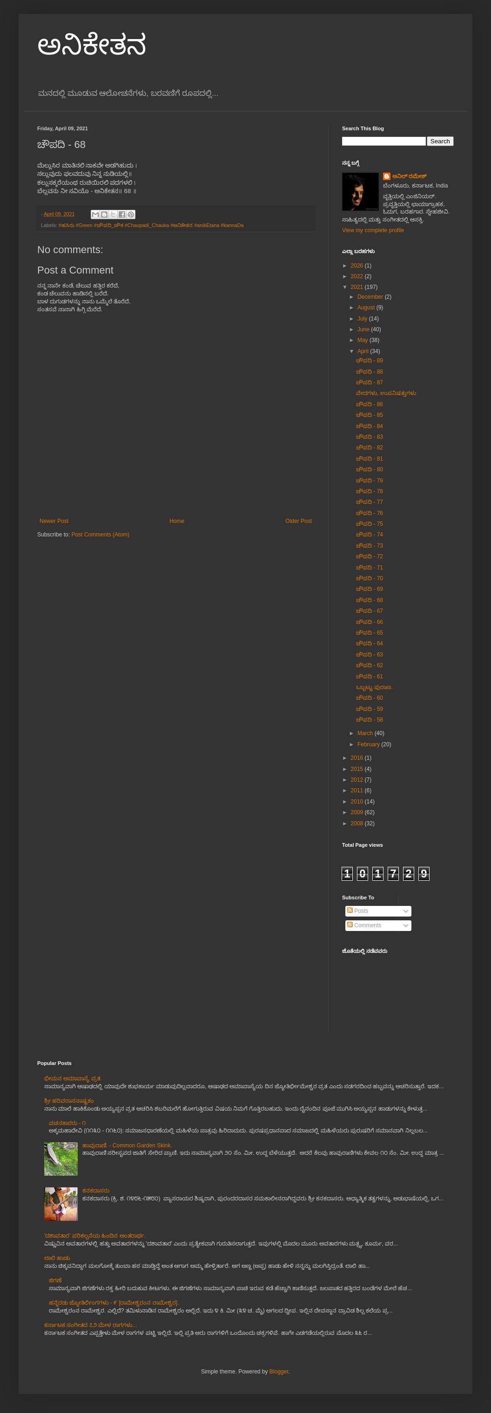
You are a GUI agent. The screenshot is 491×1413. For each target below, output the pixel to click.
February (369, 744)
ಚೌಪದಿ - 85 (369, 415)
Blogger (279, 1371)
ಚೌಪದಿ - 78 (369, 491)
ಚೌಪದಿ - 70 (369, 578)
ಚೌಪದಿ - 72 (369, 556)
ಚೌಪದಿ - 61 (369, 676)
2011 (358, 790)
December (371, 297)
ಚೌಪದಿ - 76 (369, 513)
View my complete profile (373, 230)
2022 (358, 276)
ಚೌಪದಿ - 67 (369, 611)
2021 (358, 287)
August (367, 307)
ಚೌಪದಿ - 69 (369, 589)
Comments (364, 925)
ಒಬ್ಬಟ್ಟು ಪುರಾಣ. (374, 687)
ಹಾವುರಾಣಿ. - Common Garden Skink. (127, 1145)
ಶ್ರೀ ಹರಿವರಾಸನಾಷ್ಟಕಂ (69, 1101)
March (366, 733)
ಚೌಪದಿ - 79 (369, 480)
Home (176, 521)
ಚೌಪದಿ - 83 (369, 437)
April (363, 351)
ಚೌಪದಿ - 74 (369, 534)
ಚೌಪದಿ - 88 (369, 371)
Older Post (298, 521)
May (363, 340)
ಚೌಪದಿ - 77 (369, 502)
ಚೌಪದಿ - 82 (369, 447)
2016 (358, 758)
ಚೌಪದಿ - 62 (369, 665)
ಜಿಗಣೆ (55, 1280)
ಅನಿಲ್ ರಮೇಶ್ (409, 176)
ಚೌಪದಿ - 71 (369, 567)
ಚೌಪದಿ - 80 (369, 469)
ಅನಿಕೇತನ (92, 44)
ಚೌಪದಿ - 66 (369, 622)
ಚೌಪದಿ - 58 (369, 720)
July (363, 318)
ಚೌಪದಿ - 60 (369, 698)
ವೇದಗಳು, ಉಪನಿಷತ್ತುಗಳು (386, 393)
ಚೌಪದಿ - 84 (369, 426)
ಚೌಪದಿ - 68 (369, 600)
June (364, 329)
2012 (358, 780)
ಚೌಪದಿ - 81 (369, 458)
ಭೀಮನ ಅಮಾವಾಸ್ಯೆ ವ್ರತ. (72, 1078)
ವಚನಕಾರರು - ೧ (67, 1123)
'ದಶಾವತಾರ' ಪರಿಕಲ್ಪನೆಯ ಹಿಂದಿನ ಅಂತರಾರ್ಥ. (95, 1235)
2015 (358, 769)
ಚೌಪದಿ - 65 (369, 632)
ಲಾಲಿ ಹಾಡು (57, 1258)
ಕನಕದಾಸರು (95, 1190)
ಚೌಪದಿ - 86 (369, 404)
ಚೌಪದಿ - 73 (369, 545)
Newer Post (54, 521)
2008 (358, 823)
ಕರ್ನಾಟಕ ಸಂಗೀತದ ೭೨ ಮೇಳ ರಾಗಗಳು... (90, 1325)
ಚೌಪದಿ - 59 (369, 709)
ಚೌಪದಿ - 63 (369, 654)
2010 (358, 801)
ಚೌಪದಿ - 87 (369, 382)
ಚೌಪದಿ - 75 (369, 524)
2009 (358, 812)
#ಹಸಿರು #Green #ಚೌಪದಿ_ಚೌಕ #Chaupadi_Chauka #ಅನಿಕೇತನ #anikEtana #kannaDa (151, 225)
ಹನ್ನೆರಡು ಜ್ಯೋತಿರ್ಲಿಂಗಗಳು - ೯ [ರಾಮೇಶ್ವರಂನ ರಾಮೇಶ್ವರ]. (114, 1302)
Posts (357, 911)
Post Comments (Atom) (100, 534)
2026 (358, 265)
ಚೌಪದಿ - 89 (369, 360)
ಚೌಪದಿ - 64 (369, 643)
